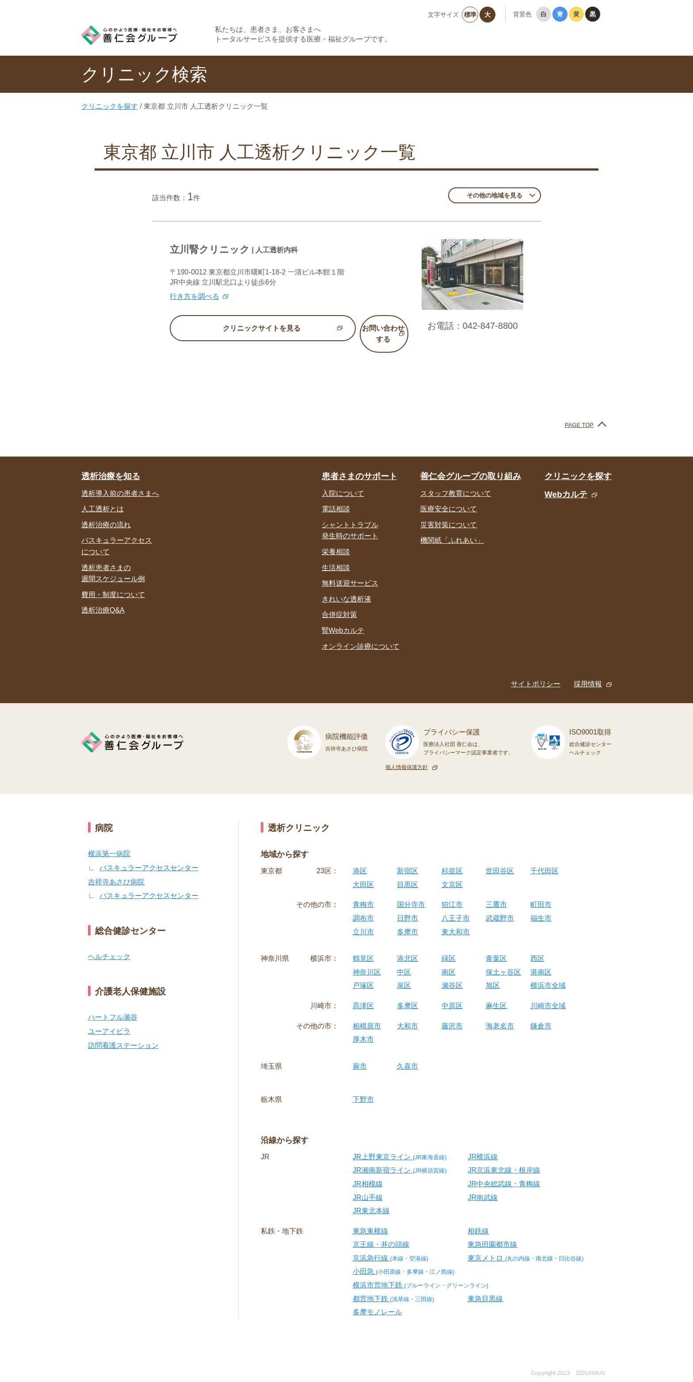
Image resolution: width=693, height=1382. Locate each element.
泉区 (404, 974)
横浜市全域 (548, 974)
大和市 (407, 1014)
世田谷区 (500, 860)
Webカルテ (565, 482)
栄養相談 (336, 540)
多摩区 (407, 994)
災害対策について (448, 513)
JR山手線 (368, 1186)
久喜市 (407, 1054)
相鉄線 (478, 1219)
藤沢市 (452, 1014)
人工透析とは (102, 498)
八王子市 (456, 906)
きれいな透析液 (346, 587)
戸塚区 (363, 974)
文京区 (452, 873)
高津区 (363, 994)
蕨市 (360, 1054)
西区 (537, 947)
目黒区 (407, 873)
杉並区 (452, 860)
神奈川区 (367, 960)
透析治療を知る (110, 465)
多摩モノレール (377, 1301)
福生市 (541, 906)
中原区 (452, 994)
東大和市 (456, 920)
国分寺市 (411, 893)
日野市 (407, 906)
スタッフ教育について (455, 482)
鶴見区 (363, 947)
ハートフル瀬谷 (112, 1006)
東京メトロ (525, 1246)
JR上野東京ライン (400, 1145)
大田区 (363, 873)
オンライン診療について (361, 635)
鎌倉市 (541, 1014)
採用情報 (588, 673)
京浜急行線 (390, 1246)
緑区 (449, 947)
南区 (449, 960)
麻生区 (496, 994)
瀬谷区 (452, 974)
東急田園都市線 (492, 1233)
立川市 (363, 920)
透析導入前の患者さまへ (120, 482)
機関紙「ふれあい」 (452, 529)
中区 (404, 960)
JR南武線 (483, 1186)
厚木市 (363, 1028)
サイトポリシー (535, 673)
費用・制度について (113, 583)
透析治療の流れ (106, 513)
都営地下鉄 (393, 1287)
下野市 (363, 1088)
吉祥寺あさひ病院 (116, 870)
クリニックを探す (109, 106)
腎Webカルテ (343, 619)
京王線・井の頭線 (381, 1233)
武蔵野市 (500, 906)
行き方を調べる (194, 296)
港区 (360, 860)
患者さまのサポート (359, 465)
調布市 (363, 906)
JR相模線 (368, 1172)
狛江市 (452, 893)
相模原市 (367, 1014)
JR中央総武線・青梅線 (504, 1172)
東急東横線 (370, 1219)
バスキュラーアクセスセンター (148, 856)
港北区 (407, 947)
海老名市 (500, 1014)
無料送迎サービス (350, 572)
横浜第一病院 (109, 842)
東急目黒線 (485, 1287)
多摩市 (407, 920)
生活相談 (336, 556)
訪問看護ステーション (123, 1034)
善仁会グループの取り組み (470, 465)
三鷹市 (496, 893)
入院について (343, 482)
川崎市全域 (548, 994)
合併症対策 (339, 603)
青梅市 (363, 893)
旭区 (493, 974)
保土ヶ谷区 (503, 960)
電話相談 (336, 498)
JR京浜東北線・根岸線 (504, 1159)
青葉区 (496, 947)
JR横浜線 (483, 1145)
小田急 (403, 1260)
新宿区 (407, 860)
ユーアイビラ (109, 1020)
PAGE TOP (579, 413)
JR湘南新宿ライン (400, 1159)
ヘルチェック (109, 945)
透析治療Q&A (103, 599)
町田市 (541, 893)
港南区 (541, 960)
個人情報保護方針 (406, 756)
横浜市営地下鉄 (420, 1273)
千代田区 (544, 860)
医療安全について (448, 498)
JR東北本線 (371, 1199)
